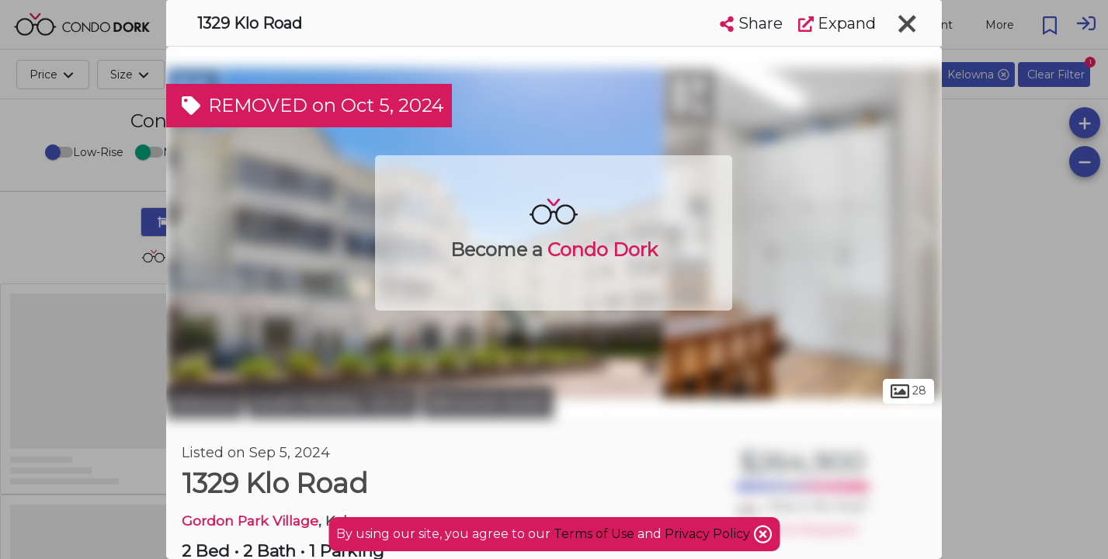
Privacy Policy (709, 533)
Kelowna (204, 402)
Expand (837, 23)
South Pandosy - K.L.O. (333, 402)
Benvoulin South (488, 402)
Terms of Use (594, 533)
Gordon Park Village (250, 520)
